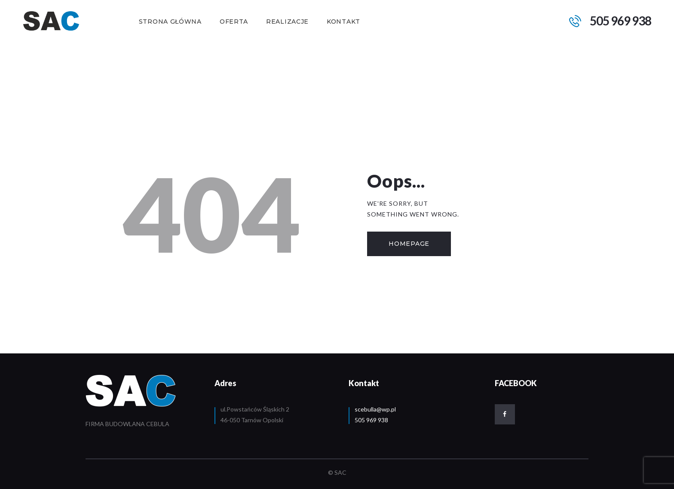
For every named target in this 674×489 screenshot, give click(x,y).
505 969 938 (371, 420)
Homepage (409, 244)
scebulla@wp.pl (375, 409)
